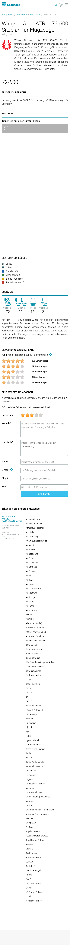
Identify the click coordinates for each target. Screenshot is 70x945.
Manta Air (30, 801)
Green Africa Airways (35, 749)
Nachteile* (7, 442)
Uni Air (29, 888)
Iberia (28, 753)
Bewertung (7, 415)
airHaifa (29, 614)
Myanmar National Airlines (38, 814)
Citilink (29, 688)
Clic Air (29, 692)
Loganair (30, 779)
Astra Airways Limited (36, 632)
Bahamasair (31, 645)
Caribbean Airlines (34, 675)
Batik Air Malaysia (34, 653)
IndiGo (29, 757)
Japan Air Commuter (35, 762)
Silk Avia (29, 849)
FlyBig (28, 736)
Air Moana (30, 584)
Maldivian (30, 788)
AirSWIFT (30, 619)
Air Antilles (30, 549)
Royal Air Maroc (33, 831)
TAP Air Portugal (33, 870)
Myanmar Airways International (40, 810)
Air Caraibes (31, 567)
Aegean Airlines (33, 519)
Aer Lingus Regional (35, 528)
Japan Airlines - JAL (35, 766)
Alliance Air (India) (34, 623)
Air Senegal (31, 597)
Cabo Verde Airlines (35, 666)
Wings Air (35, 14)
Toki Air (29, 879)
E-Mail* (7, 470)
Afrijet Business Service (36, 541)
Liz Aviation (31, 775)
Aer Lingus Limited (34, 523)
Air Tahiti (30, 606)
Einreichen (44, 493)
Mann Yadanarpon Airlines (38, 796)
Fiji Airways (31, 723)
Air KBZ (29, 580)
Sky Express (31, 853)
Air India (29, 575)
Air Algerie (30, 545)
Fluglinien (21, 14)
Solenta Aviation (33, 857)
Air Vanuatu (31, 610)
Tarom (29, 875)
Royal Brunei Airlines (35, 840)
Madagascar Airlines (35, 783)
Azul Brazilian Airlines (35, 640)
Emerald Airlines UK (35, 710)
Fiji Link (29, 727)
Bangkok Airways (34, 649)
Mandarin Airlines (34, 792)
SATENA (29, 844)
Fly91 (28, 731)
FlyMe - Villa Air (32, 740)
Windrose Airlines (34, 901)
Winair (29, 896)
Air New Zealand (33, 588)
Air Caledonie (32, 562)
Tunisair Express (33, 883)
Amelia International (35, 627)
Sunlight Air (31, 866)
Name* (5, 461)
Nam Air (29, 818)
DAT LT (29, 701)
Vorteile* (6, 423)
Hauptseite (7, 14)
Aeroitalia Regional (34, 536)
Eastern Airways (33, 705)
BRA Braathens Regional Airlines (40, 662)
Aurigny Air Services (35, 636)
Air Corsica (31, 571)
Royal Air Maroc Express (37, 836)
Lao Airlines (31, 770)
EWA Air (29, 718)
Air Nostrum (31, 593)
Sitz (4, 486)
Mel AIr (29, 805)
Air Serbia (30, 601)
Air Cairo (30, 558)
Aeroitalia (30, 532)
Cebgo (29, 679)
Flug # (5, 478)
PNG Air (29, 827)
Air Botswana (32, 554)
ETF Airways (31, 714)
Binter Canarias (33, 658)
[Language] (58, 5)
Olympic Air (31, 823)
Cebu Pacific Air (33, 684)
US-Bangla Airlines (34, 892)
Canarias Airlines (33, 671)
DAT (27, 697)
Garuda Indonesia (34, 744)
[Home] (11, 4)
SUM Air (29, 862)
